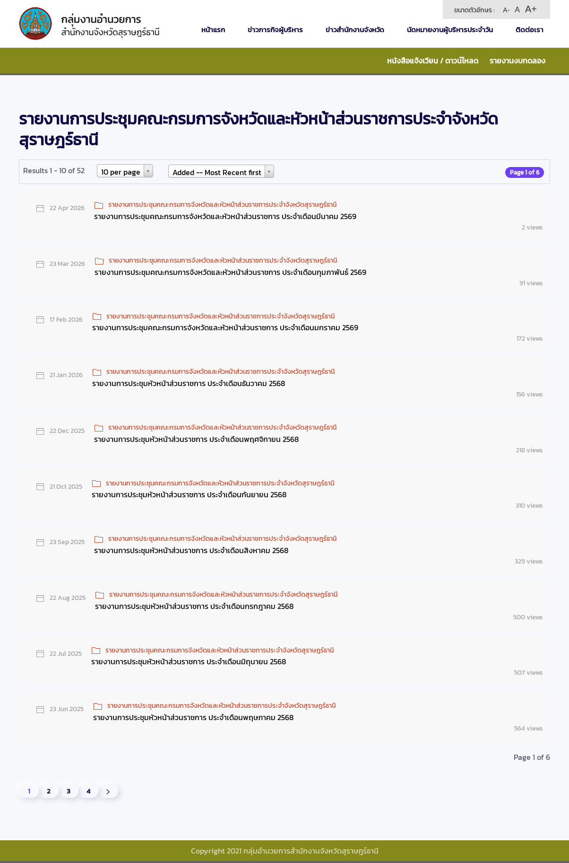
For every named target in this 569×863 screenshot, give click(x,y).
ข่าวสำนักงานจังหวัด (355, 29)
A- (506, 10)
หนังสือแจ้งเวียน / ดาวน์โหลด (432, 60)
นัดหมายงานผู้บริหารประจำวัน (450, 29)
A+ (531, 9)
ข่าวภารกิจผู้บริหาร (275, 29)
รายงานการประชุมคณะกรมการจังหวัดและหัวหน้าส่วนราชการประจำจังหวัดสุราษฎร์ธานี (222, 205)
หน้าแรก (213, 29)
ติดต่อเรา (529, 29)
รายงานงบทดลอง (517, 60)
